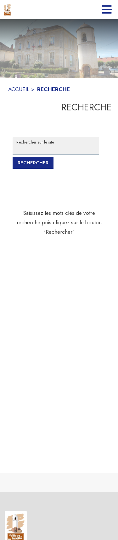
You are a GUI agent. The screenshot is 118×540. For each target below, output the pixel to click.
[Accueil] (7, 9)
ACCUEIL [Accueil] (18, 89)
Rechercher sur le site (35, 142)
